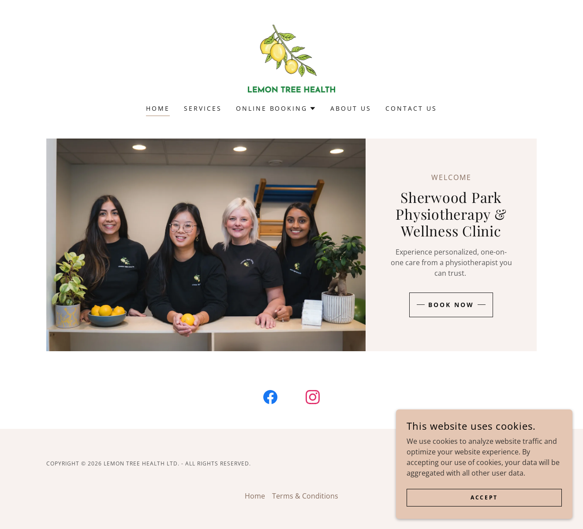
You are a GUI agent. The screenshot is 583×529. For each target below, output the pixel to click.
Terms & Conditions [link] (305, 496)
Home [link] (158, 108)
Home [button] (255, 496)
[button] (276, 108)
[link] (292, 58)
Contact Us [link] (411, 108)
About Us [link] (350, 108)
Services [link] (203, 108)
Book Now (451, 304)
